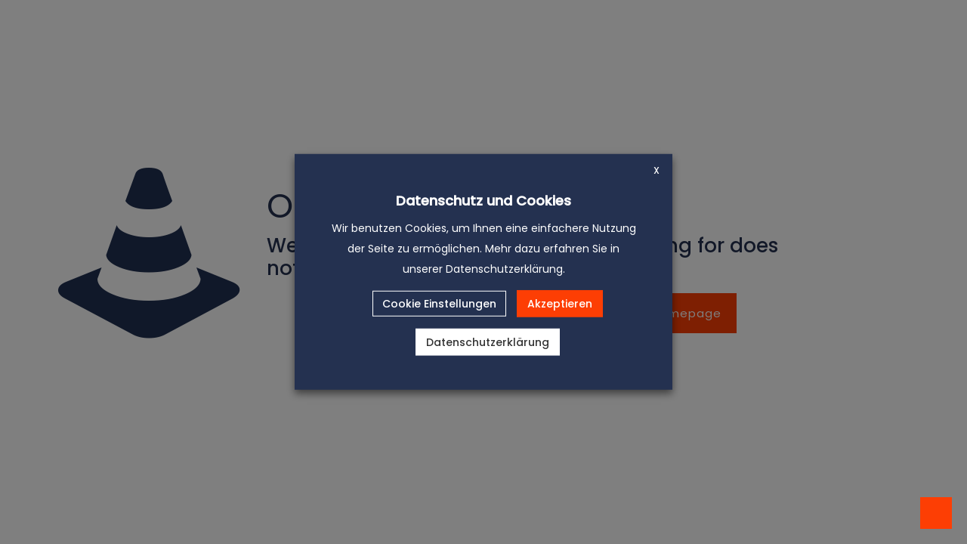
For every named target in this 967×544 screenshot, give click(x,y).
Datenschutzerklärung (487, 342)
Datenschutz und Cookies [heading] (483, 200)
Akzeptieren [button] (559, 303)
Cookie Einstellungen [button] (439, 303)
